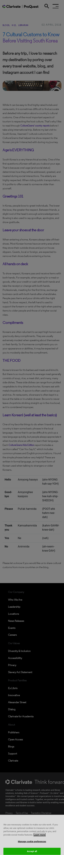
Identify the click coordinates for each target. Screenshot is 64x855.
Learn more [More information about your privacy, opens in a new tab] (39, 837)
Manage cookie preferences (32, 843)
